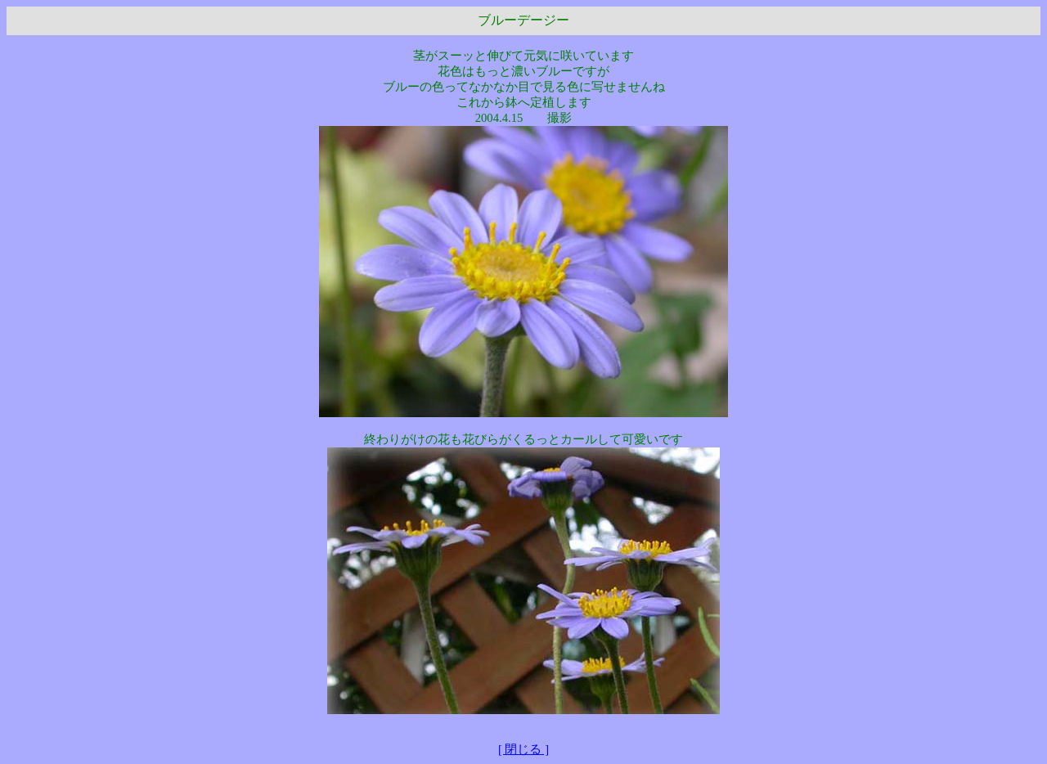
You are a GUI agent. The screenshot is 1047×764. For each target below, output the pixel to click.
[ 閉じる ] (523, 749)
